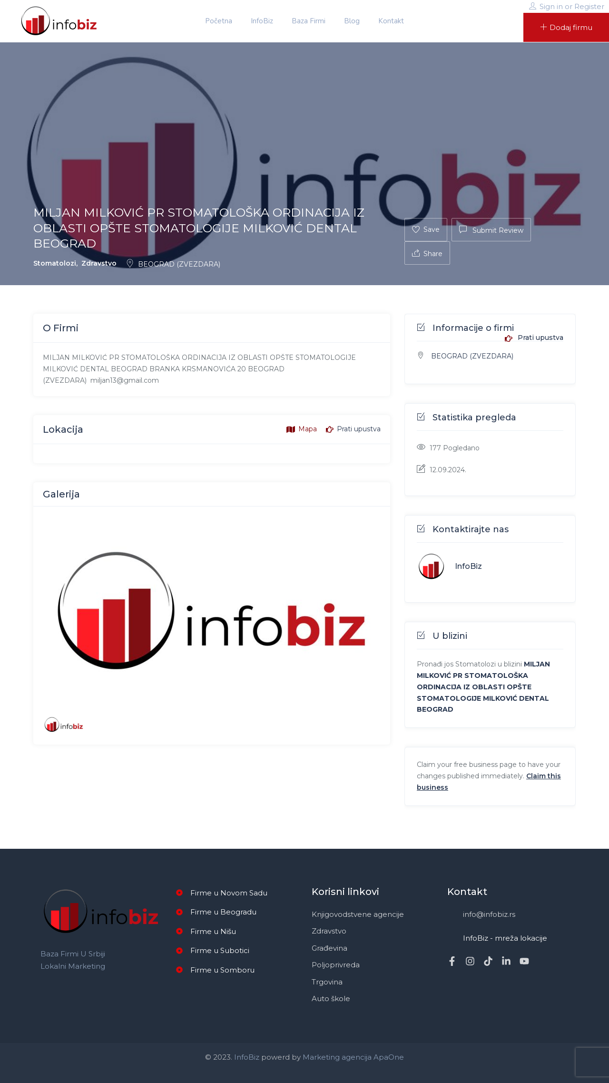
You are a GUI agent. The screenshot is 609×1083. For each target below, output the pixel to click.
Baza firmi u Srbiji (72, 953)
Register (589, 6)
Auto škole (331, 998)
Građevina (329, 948)
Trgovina (327, 981)
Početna (218, 21)
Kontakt (391, 21)
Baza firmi (308, 21)
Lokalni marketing (72, 966)
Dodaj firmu (566, 27)
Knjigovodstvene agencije (358, 914)
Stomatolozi (54, 263)
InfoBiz (262, 21)
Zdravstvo (99, 263)
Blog (352, 21)
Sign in (551, 6)
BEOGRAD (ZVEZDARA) (173, 264)
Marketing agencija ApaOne (353, 1057)
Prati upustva (534, 338)
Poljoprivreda (336, 964)
